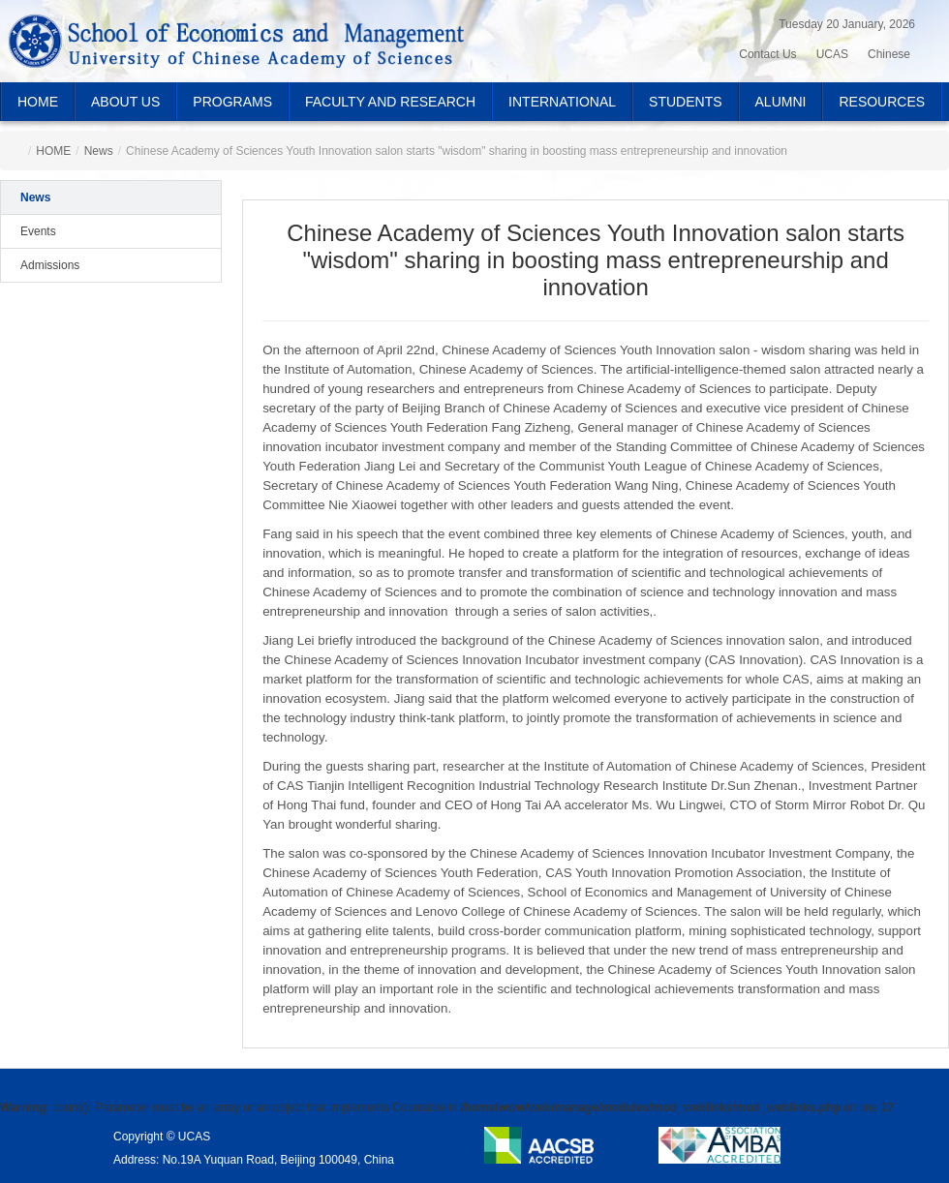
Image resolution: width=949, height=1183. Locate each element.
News (98, 151)
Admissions (49, 265)
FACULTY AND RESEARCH (390, 101)
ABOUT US (125, 101)
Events (38, 231)
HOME (37, 101)
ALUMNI (781, 101)
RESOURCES (882, 101)
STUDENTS (685, 101)
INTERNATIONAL (562, 101)
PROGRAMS (232, 101)
